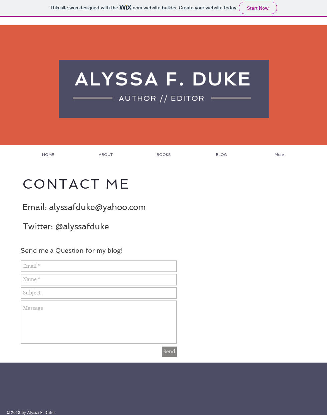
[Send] (169, 352)
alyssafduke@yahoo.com (97, 207)
